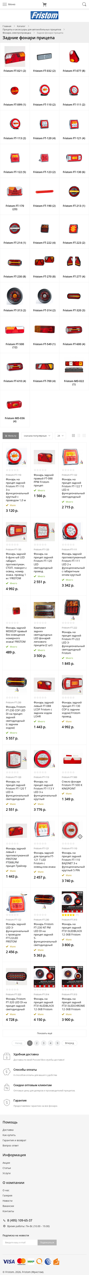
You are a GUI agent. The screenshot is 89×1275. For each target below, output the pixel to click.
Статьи (7, 1168)
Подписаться (47, 1242)
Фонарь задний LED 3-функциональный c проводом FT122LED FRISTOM (16, 932)
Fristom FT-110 (13, 474)
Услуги (7, 1173)
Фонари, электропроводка (17, 32)
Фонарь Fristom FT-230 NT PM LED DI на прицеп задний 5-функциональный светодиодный (44, 934)
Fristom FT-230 (13, 702)
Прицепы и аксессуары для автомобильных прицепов (32, 29)
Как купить (9, 1135)
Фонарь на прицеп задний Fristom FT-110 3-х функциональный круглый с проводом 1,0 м (16, 489)
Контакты (8, 1211)
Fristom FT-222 (69, 627)
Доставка (8, 1129)
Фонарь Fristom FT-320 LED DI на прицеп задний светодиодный (16, 1004)
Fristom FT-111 (69, 549)
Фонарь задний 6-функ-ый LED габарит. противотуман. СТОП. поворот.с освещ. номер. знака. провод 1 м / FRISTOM (16, 566)
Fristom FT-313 (69, 919)
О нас (6, 1190)
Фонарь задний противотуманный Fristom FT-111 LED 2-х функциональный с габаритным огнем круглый (72, 564)
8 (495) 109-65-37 (19, 1220)
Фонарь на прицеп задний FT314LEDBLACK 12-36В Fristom (44, 1004)
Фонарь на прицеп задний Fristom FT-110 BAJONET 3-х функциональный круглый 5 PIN (72, 861)
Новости (7, 1200)
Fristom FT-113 (41, 777)
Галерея (7, 1195)
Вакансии (8, 1206)
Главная (7, 26)
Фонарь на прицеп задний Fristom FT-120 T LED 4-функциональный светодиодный (16, 790)
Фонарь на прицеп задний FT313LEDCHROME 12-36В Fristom (72, 1004)
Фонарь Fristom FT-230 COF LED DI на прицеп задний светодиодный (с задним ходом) (16, 717)
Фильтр (10, 435)
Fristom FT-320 (13, 994)
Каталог (21, 26)
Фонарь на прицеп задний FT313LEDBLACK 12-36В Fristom (72, 929)
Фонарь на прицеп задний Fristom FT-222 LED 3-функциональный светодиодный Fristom (72, 642)
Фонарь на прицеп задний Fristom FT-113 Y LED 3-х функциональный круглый (44, 790)
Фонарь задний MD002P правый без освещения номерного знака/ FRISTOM (16, 634)
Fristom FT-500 (69, 777)
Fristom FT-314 (41, 994)
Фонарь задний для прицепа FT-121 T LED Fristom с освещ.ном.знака (44, 859)
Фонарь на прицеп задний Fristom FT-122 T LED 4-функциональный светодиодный (72, 487)
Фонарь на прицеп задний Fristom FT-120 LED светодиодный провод (43, 562)
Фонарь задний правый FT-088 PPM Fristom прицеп (44, 480)
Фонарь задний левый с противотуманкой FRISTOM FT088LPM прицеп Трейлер (16, 857)
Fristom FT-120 (41, 549)
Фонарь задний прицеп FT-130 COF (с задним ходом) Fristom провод (72, 709)
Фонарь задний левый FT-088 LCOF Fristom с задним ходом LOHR (44, 709)
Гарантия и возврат (14, 1140)
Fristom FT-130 (13, 549)
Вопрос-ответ (11, 1145)
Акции (6, 1162)
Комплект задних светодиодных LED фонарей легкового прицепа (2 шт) (43, 636)
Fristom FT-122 (69, 474)
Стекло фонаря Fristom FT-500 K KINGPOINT (72, 785)
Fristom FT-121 (41, 848)
